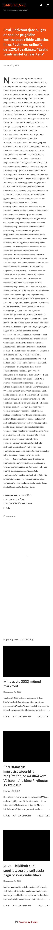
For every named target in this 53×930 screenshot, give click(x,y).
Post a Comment (21, 716)
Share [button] (6, 508)
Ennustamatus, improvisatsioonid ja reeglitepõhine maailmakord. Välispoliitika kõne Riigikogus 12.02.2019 (25, 776)
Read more (44, 716)
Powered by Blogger (26, 922)
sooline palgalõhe (13, 499)
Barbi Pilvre (14, 5)
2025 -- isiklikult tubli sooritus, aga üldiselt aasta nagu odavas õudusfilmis (23, 870)
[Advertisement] (26, 611)
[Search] (41, 5)
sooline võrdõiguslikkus (17, 503)
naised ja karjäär (21, 495)
